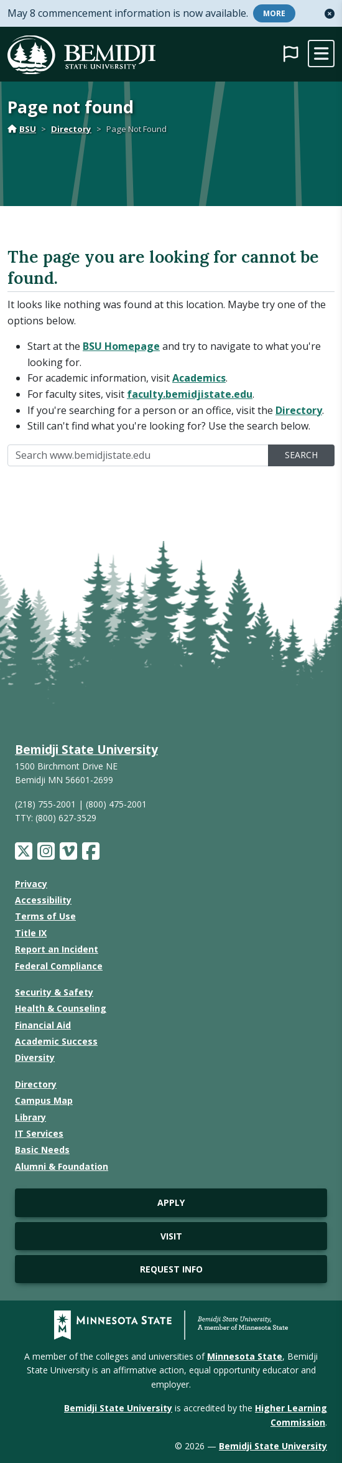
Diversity (35, 1057)
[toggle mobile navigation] (321, 53)
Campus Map (44, 1100)
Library (30, 1117)
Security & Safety (54, 992)
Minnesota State (244, 1356)
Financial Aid (43, 1025)
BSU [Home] (21, 128)
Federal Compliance (59, 966)
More (274, 13)
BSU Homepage (121, 346)
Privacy (31, 884)
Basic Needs (42, 1149)
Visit (171, 1236)
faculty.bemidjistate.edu (189, 394)
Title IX (31, 933)
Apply (171, 1202)
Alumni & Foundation (61, 1166)
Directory (71, 128)
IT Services (39, 1133)
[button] (330, 14)
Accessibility (43, 900)
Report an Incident (56, 949)
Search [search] (301, 455)
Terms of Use (45, 916)
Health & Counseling (60, 1008)
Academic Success (56, 1041)
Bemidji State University (86, 749)
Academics (199, 378)
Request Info (171, 1269)
